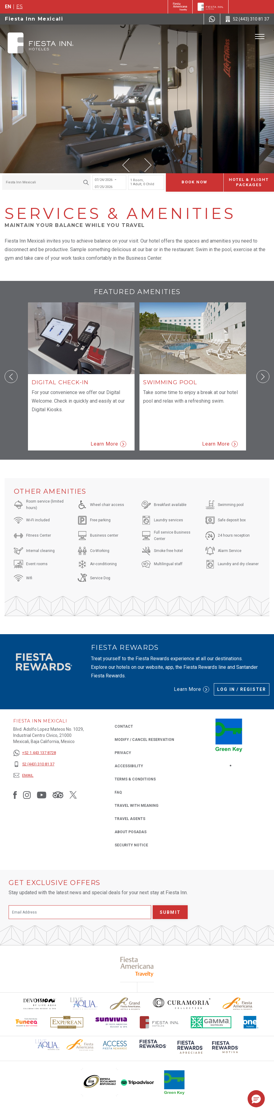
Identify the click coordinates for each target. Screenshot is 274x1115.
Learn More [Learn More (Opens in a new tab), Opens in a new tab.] (191, 689)
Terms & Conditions (135, 779)
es (19, 7)
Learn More (108, 444)
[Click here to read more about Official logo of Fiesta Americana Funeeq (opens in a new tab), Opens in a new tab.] (27, 1022)
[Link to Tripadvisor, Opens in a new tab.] (58, 794)
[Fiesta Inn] (210, 6)
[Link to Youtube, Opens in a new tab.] (41, 794)
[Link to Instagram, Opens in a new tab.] (27, 794)
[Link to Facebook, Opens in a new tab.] (15, 794)
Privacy (123, 752)
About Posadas (131, 832)
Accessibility (129, 766)
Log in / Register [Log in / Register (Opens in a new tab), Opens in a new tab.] (241, 689)
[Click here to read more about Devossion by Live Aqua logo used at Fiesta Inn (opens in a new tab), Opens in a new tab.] (39, 1003)
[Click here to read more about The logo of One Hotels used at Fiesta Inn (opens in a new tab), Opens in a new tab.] (251, 1022)
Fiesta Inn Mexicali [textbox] (21, 182)
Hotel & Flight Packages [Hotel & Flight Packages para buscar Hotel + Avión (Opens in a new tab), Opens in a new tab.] (249, 182)
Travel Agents (130, 819)
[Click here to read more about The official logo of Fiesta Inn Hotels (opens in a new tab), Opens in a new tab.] (159, 1022)
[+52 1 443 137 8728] (34, 753)
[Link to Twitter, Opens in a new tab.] (73, 794)
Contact (124, 726)
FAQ (118, 792)
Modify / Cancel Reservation (144, 740)
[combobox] (46, 182)
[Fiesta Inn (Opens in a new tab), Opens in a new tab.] (180, 6)
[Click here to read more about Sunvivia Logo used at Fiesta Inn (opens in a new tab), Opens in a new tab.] (111, 1022)
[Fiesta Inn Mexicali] (40, 43)
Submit (170, 912)
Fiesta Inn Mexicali (34, 19)
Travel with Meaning (137, 805)
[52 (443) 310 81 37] (34, 764)
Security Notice (131, 845)
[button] (125, 165)
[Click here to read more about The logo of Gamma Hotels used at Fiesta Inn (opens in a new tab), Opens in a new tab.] (211, 1022)
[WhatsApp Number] (212, 19)
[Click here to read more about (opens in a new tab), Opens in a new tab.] (152, 1048)
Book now (194, 182)
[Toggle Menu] (259, 36)
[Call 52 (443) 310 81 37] (247, 19)
